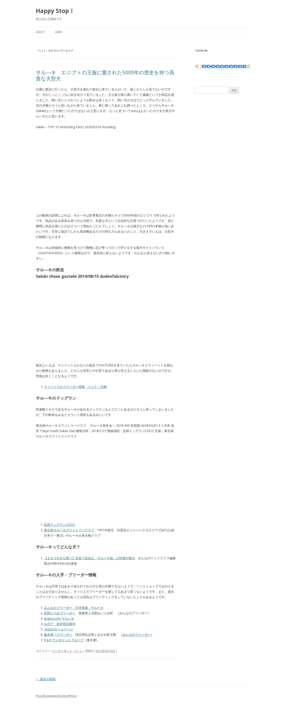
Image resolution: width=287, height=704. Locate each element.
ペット (78, 651)
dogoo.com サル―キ (59, 618)
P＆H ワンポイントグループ (64, 640)
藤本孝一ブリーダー (58, 634)
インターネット (62, 651)
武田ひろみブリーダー (59, 613)
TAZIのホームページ (58, 629)
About (40, 32)
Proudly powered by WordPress (56, 696)
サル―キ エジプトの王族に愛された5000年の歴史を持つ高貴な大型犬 (105, 75)
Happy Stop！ (55, 11)
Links (58, 32)
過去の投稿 (46, 679)
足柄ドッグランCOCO (59, 525)
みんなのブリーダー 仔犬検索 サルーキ (74, 608)
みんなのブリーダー (136, 634)
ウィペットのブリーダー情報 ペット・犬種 (75, 387)
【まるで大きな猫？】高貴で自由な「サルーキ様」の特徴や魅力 (89, 558)
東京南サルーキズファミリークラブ (69, 530)
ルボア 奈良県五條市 (59, 624)
